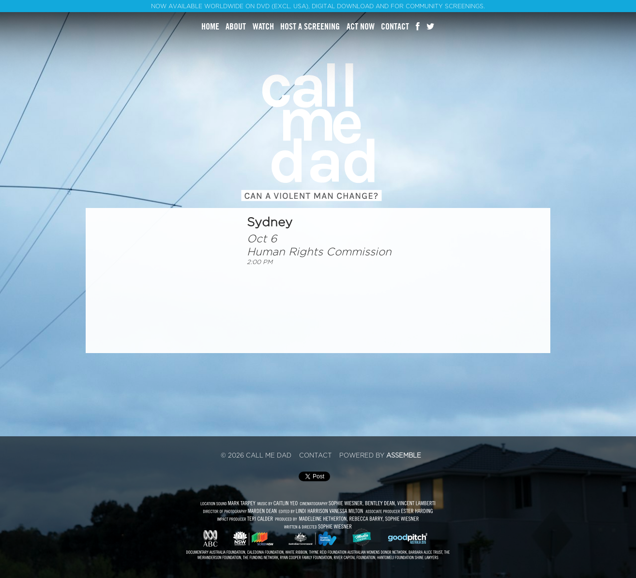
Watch (263, 26)
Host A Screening (310, 26)
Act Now (361, 26)
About (236, 26)
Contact (395, 26)
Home (210, 26)
